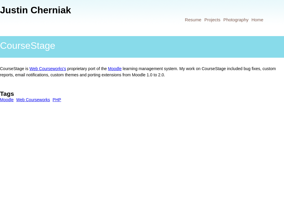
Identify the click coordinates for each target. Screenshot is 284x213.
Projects (212, 19)
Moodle (115, 68)
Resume (193, 19)
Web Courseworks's (48, 68)
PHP (57, 99)
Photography (235, 19)
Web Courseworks (33, 99)
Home (257, 19)
